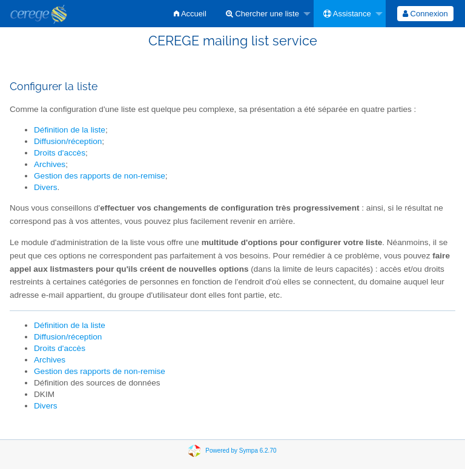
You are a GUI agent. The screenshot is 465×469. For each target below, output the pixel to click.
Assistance (347, 13)
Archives (49, 164)
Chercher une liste (262, 13)
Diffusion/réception (68, 141)
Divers (46, 187)
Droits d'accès (59, 152)
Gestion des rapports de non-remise (99, 175)
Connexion (425, 13)
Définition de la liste (69, 129)
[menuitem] (190, 13)
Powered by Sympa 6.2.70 (240, 450)
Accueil (190, 13)
